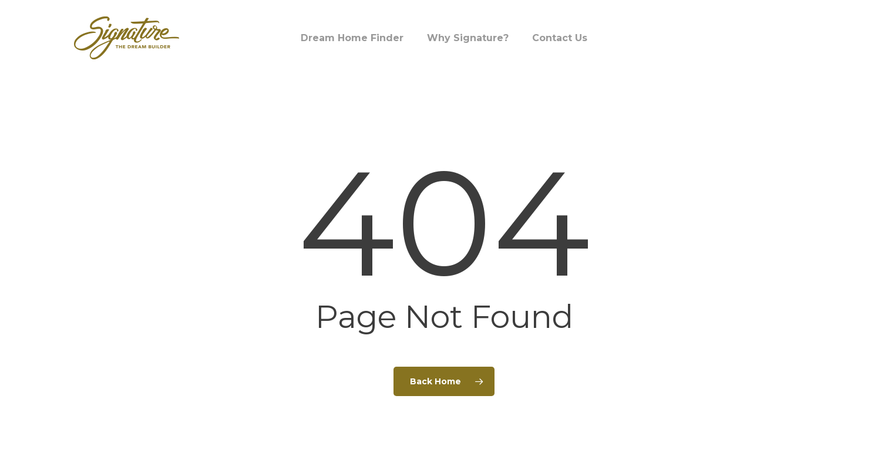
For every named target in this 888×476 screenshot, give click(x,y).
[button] (865, 6)
